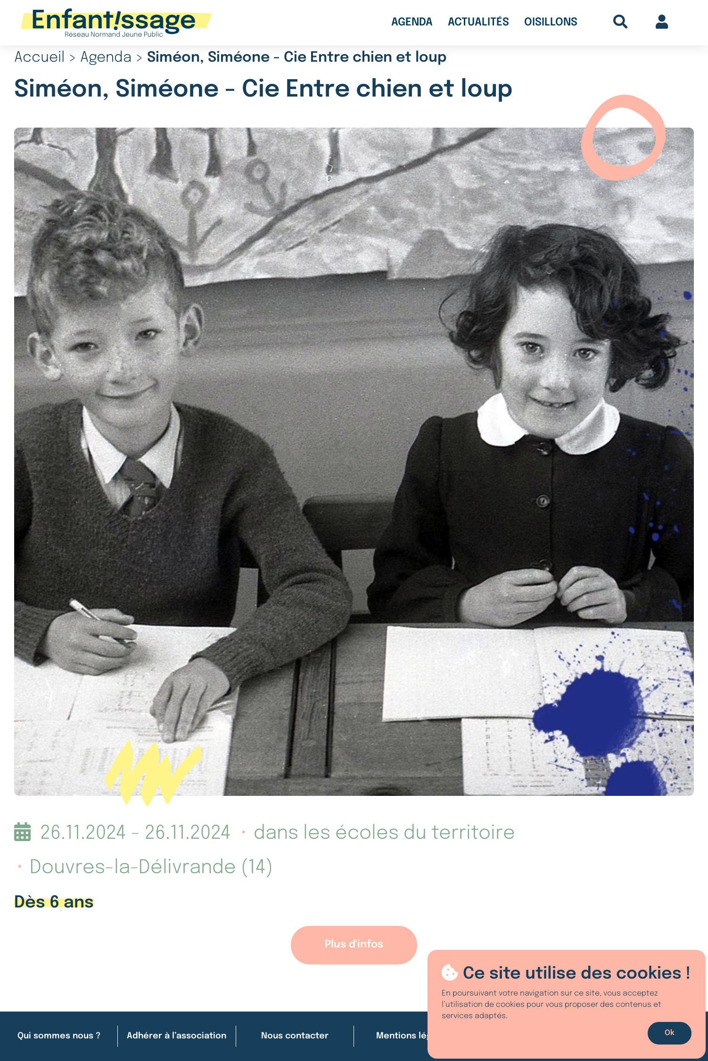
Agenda (412, 22)
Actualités (478, 22)
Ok (670, 1033)
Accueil (39, 57)
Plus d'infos (354, 945)
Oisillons (550, 22)
